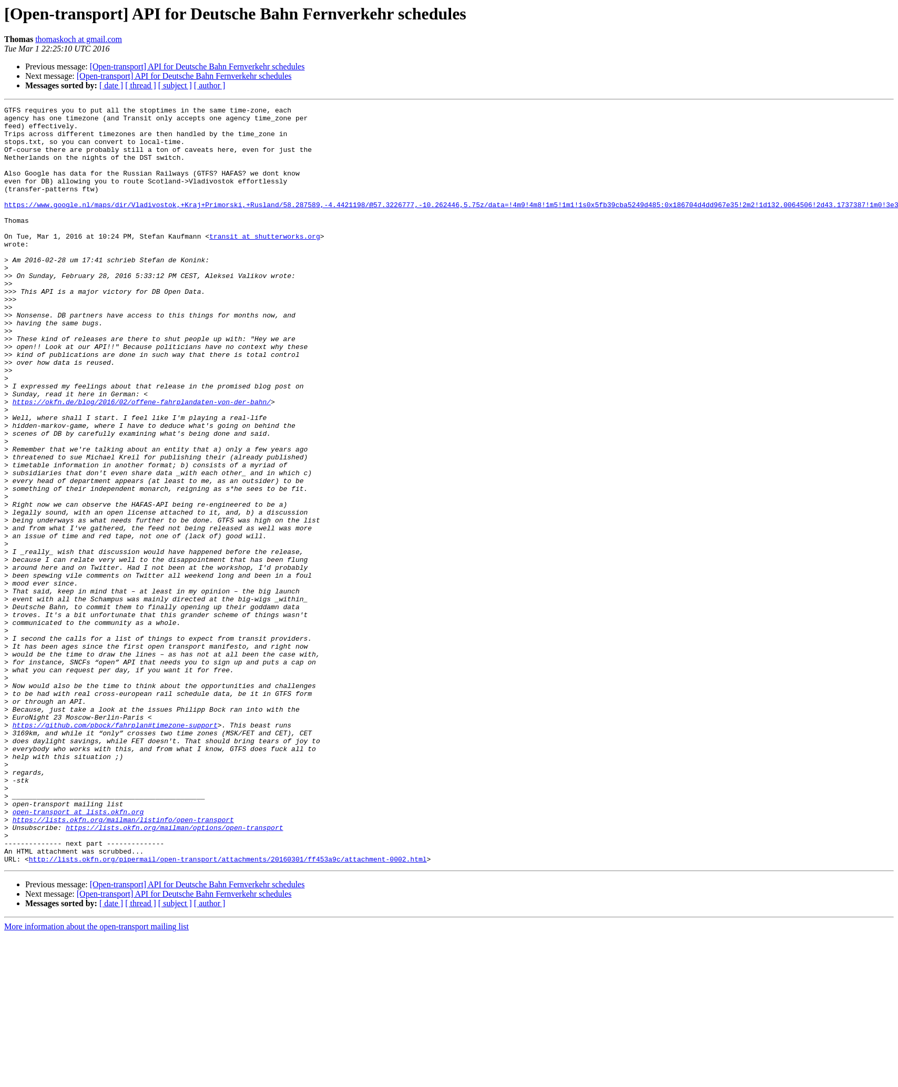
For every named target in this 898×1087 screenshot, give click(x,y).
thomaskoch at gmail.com (78, 39)
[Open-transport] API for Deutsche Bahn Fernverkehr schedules (197, 66)
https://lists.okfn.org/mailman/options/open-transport (174, 972)
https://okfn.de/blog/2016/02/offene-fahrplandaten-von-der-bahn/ (142, 461)
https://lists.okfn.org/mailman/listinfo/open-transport (123, 963)
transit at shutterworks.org (264, 263)
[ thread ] (140, 85)
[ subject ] (175, 85)
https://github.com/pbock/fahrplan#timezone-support (115, 849)
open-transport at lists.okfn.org (78, 953)
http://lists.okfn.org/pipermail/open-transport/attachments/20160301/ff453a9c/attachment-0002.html (228, 1010)
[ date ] (111, 85)
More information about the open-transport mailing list (96, 1077)
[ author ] (210, 85)
